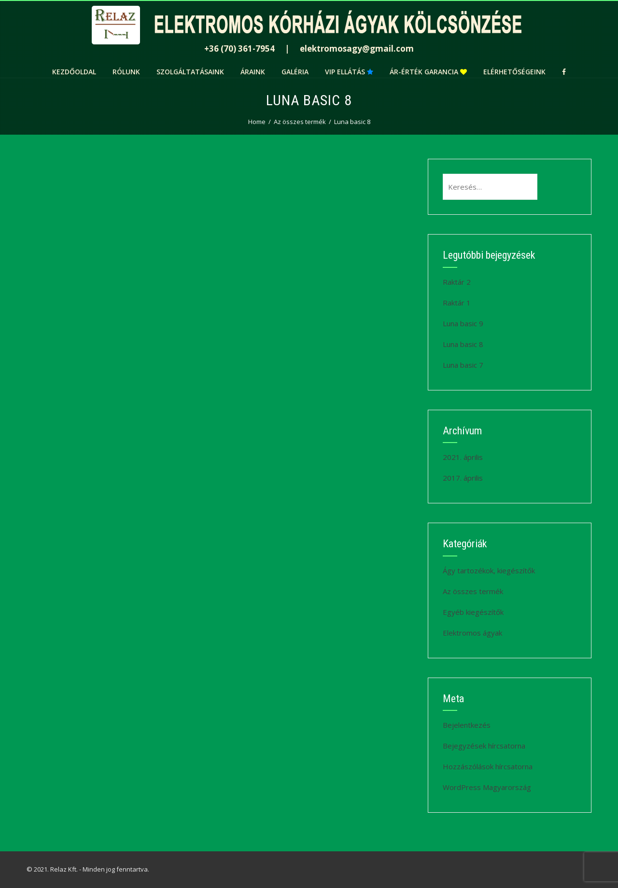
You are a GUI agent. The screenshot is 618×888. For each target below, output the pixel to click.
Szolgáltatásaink (190, 71)
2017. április (463, 478)
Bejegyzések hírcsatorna (484, 745)
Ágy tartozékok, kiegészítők (489, 570)
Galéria (295, 71)
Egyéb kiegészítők (473, 612)
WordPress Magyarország (487, 787)
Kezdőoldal (74, 71)
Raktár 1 (457, 302)
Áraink (252, 71)
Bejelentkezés (467, 725)
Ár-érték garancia (428, 71)
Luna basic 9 (463, 323)
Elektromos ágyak (472, 633)
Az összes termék (473, 591)
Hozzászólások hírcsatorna (488, 766)
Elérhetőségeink (514, 71)
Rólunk (126, 71)
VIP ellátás (349, 71)
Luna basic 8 (463, 344)
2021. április (463, 457)
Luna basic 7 (463, 365)
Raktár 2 (457, 282)
